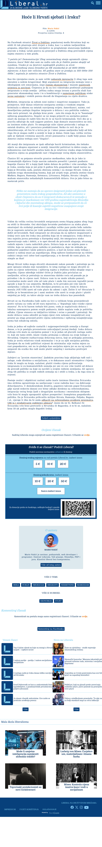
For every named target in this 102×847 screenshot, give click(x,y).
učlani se (59, 452)
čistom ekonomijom (57, 85)
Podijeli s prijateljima (51, 418)
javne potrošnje (16, 96)
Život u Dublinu (41, 42)
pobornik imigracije (62, 79)
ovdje (87, 435)
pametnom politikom (74, 93)
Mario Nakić (53, 29)
